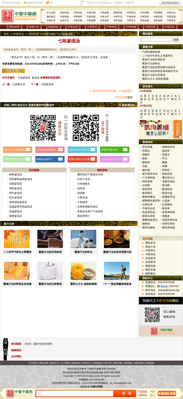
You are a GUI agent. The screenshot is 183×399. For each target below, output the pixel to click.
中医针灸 (51, 20)
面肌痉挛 (167, 173)
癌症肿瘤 (147, 146)
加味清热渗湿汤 (18, 202)
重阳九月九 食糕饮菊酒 (83, 283)
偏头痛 (146, 169)
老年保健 (117, 20)
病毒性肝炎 (168, 146)
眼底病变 (167, 189)
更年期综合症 (150, 173)
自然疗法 (64, 20)
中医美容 (104, 20)
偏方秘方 (51, 16)
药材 (153, 391)
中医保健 (131, 26)
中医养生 (171, 20)
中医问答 (150, 26)
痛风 (144, 158)
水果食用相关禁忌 (87, 206)
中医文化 (171, 12)
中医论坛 (170, 26)
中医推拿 (131, 16)
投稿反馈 (75, 363)
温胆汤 (81, 188)
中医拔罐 (64, 16)
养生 (153, 395)
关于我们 (33, 363)
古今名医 (51, 12)
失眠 (144, 166)
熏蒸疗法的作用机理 (50, 251)
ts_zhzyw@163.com (121, 383)
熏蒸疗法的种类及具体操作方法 (21, 283)
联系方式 (54, 363)
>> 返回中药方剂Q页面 (102, 90)
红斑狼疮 (167, 204)
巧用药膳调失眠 (151, 51)
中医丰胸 (77, 20)
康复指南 (150, 265)
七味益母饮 (47, 84)
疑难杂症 (53, 26)
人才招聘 (65, 363)
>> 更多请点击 (126, 105)
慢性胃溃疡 (168, 227)
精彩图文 (150, 273)
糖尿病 (146, 162)
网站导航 (117, 363)
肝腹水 (166, 154)
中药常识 (131, 12)
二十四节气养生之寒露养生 (18, 251)
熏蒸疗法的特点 (83, 251)
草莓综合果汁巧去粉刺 (90, 211)
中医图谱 (158, 12)
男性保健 (144, 20)
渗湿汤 (35, 77)
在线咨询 (150, 258)
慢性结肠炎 (148, 227)
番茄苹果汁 (83, 215)
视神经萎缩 (148, 196)
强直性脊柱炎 (170, 219)
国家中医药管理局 (42, 344)
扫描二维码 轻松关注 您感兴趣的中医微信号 (29, 105)
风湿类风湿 (148, 212)
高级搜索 (149, 363)
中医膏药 (77, 16)
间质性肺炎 (168, 223)
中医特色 (112, 26)
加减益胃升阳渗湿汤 (20, 206)
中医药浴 (171, 16)
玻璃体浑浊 (168, 196)
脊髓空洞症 (168, 181)
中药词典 (144, 12)
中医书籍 (91, 12)
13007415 (174, 286)
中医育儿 (131, 20)
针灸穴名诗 (83, 179)
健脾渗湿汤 (15, 215)
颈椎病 (146, 223)
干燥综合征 (148, 208)
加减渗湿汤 (15, 211)
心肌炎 (166, 200)
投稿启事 (44, 363)
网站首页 (15, 26)
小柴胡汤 (82, 202)
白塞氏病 (147, 204)
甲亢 (164, 158)
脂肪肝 (166, 150)
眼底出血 (167, 192)
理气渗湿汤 (15, 192)
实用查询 (150, 262)
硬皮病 (166, 208)
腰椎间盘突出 (150, 219)
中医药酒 (158, 16)
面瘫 (164, 166)
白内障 (146, 185)
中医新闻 (104, 12)
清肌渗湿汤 (15, 183)
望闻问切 (117, 12)
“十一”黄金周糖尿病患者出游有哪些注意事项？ (130, 283)
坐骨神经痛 (168, 212)
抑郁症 (166, 169)
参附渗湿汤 (15, 174)
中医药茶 (144, 16)
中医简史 (77, 12)
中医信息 (73, 26)
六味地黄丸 (83, 183)
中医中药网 (121, 97)
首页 (6, 34)
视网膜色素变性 (151, 200)
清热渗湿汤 (15, 188)
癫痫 (164, 162)
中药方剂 (34, 34)
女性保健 (158, 20)
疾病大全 (34, 26)
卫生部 (27, 344)
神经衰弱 (147, 181)
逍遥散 (81, 192)
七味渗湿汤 (23, 77)
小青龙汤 (82, 197)
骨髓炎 (166, 215)
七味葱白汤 (18, 84)
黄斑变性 (147, 189)
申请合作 (86, 363)
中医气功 (117, 16)
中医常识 (92, 26)
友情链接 (96, 363)
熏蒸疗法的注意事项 (50, 283)
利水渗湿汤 (15, 197)
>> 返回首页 (125, 90)
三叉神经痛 (148, 177)
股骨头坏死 (148, 215)
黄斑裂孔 (147, 192)
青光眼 (166, 185)
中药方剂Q (49, 34)
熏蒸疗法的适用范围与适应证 (120, 251)
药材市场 (64, 12)
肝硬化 (146, 150)
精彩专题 (150, 269)
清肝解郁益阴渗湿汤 (20, 179)
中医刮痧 (91, 16)
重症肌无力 (168, 177)
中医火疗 (104, 16)
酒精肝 (146, 154)
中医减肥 (91, 20)
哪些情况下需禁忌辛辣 (90, 174)
